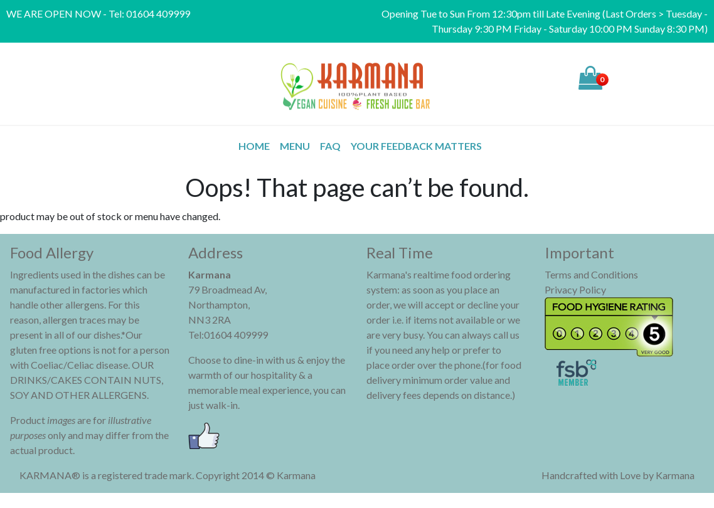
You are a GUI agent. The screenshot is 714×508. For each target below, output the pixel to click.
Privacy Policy (575, 289)
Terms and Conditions (591, 274)
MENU (295, 146)
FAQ (330, 146)
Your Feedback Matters (416, 146)
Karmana (675, 475)
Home (254, 146)
